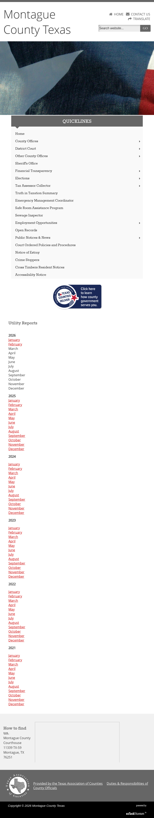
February (15, 344)
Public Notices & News (78, 238)
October (14, 440)
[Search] (120, 28)
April (11, 413)
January (14, 340)
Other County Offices (78, 156)
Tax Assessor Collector (78, 186)
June (11, 422)
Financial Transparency (78, 171)
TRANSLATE (141, 19)
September (16, 435)
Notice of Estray (27, 253)
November (16, 444)
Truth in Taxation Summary (36, 193)
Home (19, 134)
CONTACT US (140, 14)
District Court (78, 149)
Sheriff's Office (26, 163)
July (11, 427)
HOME (119, 14)
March (13, 409)
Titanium (135, 813)
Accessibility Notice (30, 275)
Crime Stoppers (27, 260)
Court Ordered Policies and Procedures (45, 245)
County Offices (78, 141)
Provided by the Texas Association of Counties (68, 783)
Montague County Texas (37, 21)
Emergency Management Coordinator (44, 201)
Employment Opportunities (78, 223)
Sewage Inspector (29, 215)
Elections (78, 178)
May (11, 418)
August (13, 431)
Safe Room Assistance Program (39, 208)
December (16, 449)
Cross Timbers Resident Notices (39, 267)
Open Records (26, 230)
